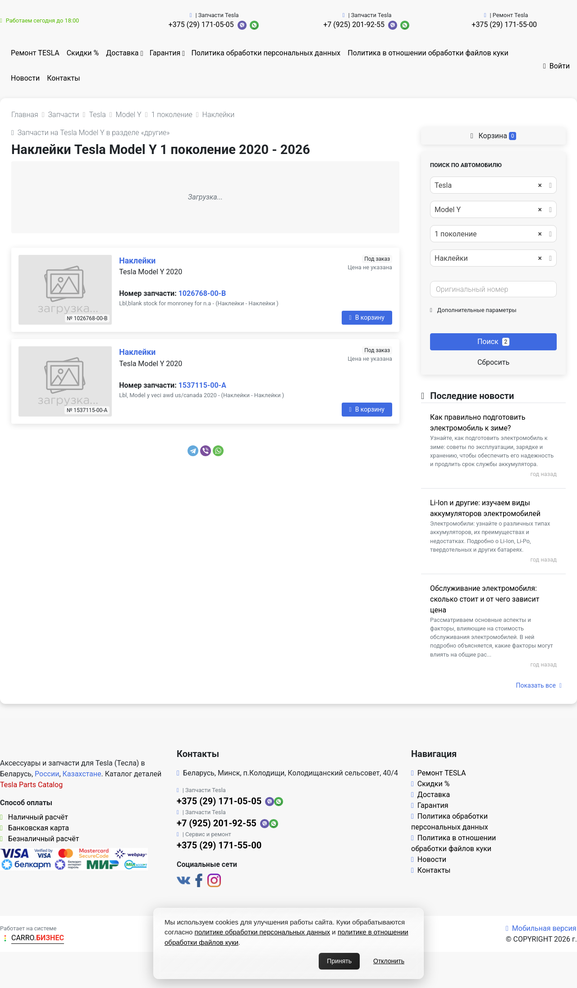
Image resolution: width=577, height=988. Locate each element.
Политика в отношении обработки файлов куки (428, 53)
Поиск (493, 341)
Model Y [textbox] (488, 210)
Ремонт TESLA (35, 53)
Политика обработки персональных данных (265, 53)
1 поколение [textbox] (488, 234)
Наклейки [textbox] (488, 258)
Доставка (122, 53)
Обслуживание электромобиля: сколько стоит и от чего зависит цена (484, 599)
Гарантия (165, 53)
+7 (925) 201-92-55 (354, 24)
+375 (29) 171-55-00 (504, 24)
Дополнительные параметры (473, 310)
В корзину (367, 317)
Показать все (539, 685)
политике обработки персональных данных (262, 932)
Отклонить (388, 961)
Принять (339, 961)
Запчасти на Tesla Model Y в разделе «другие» (90, 132)
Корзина (494, 135)
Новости (25, 78)
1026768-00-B (202, 293)
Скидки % (83, 53)
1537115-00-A (202, 385)
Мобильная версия (541, 928)
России (47, 774)
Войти (556, 66)
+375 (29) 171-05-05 (201, 24)
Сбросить (493, 362)
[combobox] (493, 185)
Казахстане (82, 774)
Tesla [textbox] (488, 185)
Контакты (63, 78)
